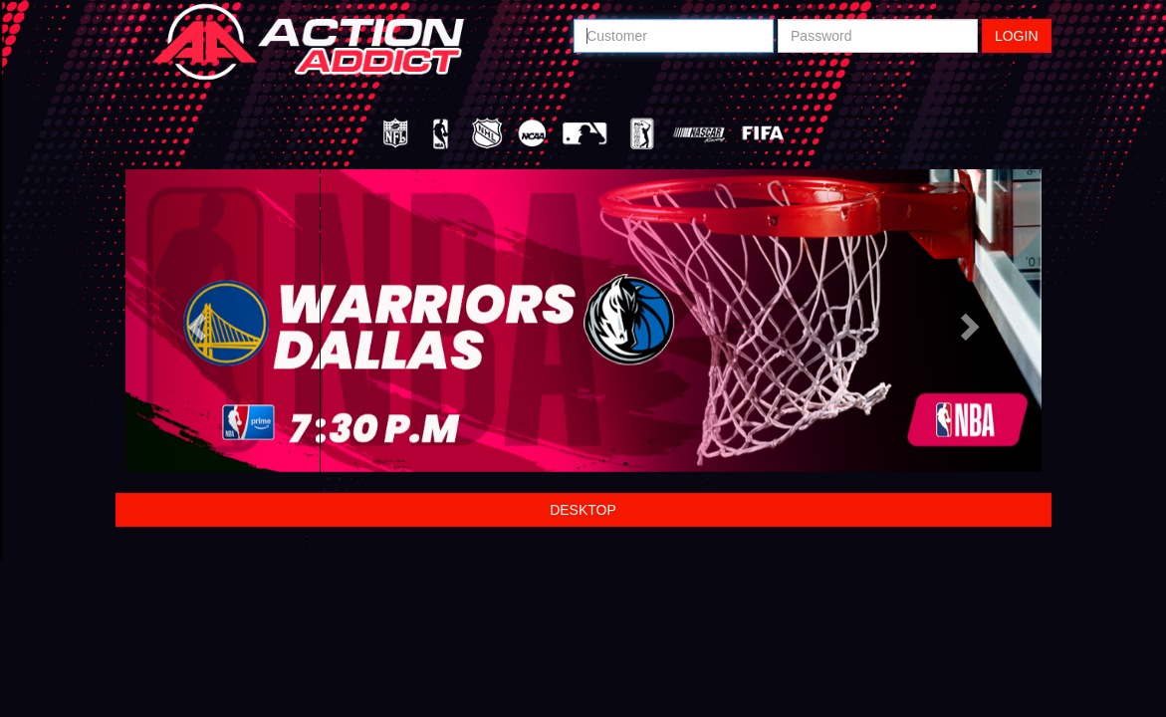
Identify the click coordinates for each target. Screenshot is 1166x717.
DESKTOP (583, 510)
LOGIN (1017, 36)
